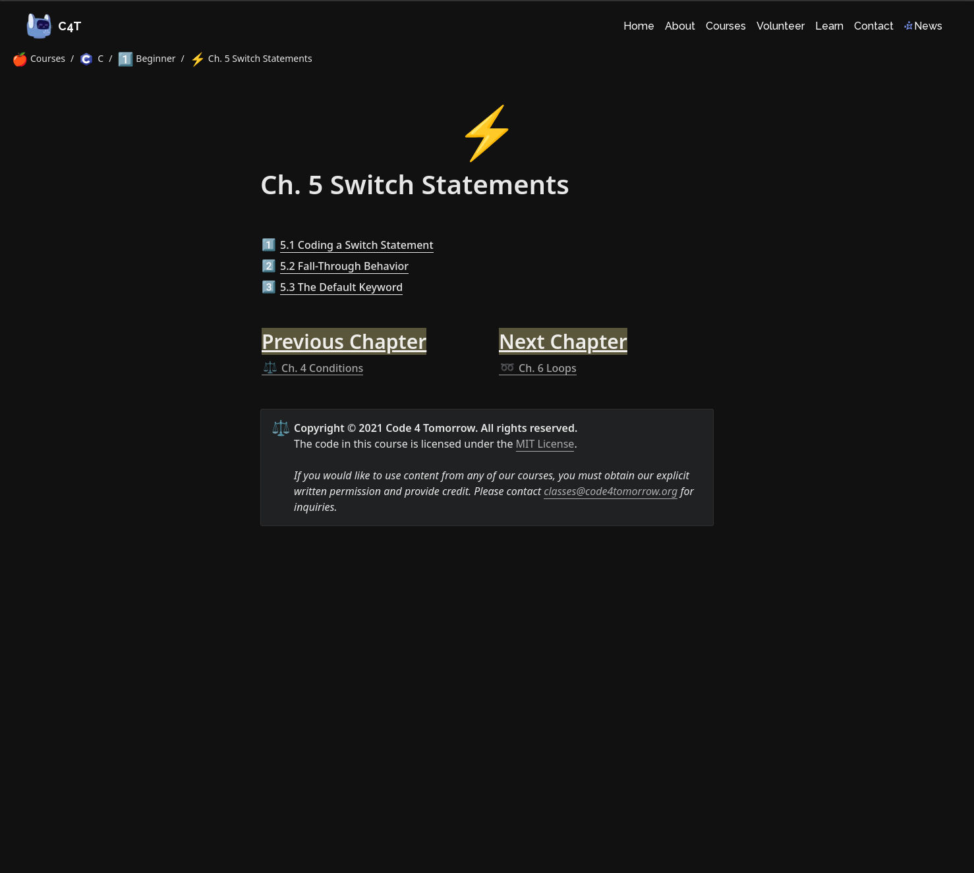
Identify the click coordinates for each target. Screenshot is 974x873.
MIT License (545, 443)
